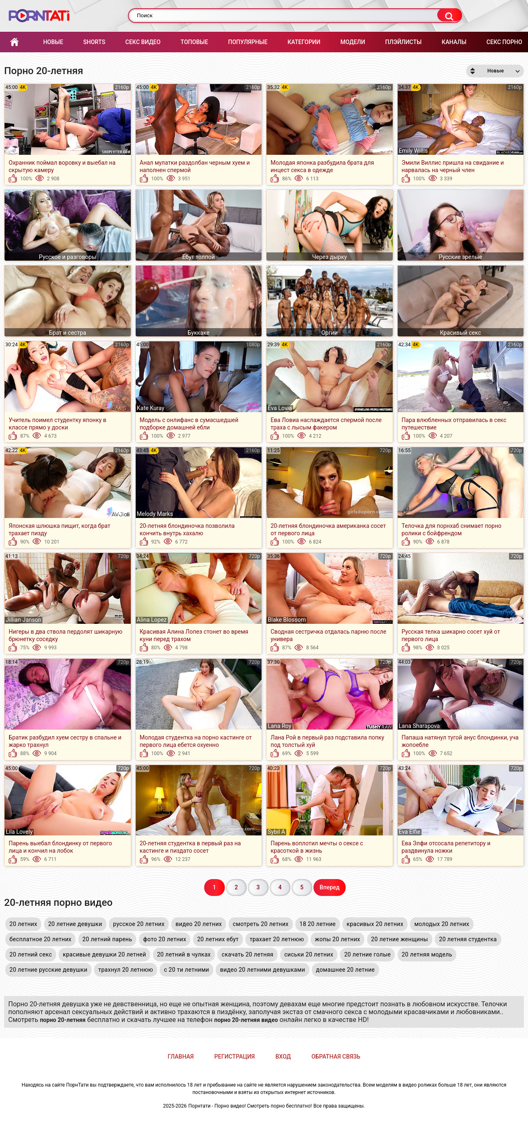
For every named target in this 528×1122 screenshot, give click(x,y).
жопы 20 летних (337, 939)
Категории (304, 42)
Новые (53, 42)
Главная (14, 42)
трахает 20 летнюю (277, 939)
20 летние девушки (75, 924)
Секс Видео (142, 42)
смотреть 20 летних (260, 924)
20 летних (23, 924)
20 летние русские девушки (48, 969)
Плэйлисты (403, 42)
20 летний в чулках (184, 954)
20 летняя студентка (468, 939)
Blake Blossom (287, 619)
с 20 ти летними (186, 969)
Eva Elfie (409, 831)
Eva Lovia (280, 408)
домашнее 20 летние (345, 969)
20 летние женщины (399, 939)
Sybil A (276, 831)
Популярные (247, 42)
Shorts (94, 42)
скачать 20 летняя (247, 954)
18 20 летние (317, 924)
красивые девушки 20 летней (104, 954)
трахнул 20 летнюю (125, 969)
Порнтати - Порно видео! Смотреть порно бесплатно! (250, 1106)
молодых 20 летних (441, 924)
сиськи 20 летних (308, 954)
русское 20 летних (139, 924)
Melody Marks (155, 514)
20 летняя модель (427, 954)
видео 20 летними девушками (262, 969)
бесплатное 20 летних (40, 939)
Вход (283, 1056)
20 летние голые (367, 954)
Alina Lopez (152, 619)
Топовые (194, 42)
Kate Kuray (151, 408)
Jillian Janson (23, 619)
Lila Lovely (19, 831)
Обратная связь (335, 1056)
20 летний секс (30, 954)
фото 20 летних (164, 939)
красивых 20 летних (374, 924)
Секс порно (504, 42)
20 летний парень (107, 939)
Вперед (329, 887)
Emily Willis (413, 150)
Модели (352, 42)
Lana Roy (279, 726)
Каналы (454, 42)
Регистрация (234, 1056)
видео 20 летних (198, 924)
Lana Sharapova (419, 726)
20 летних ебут (218, 939)
